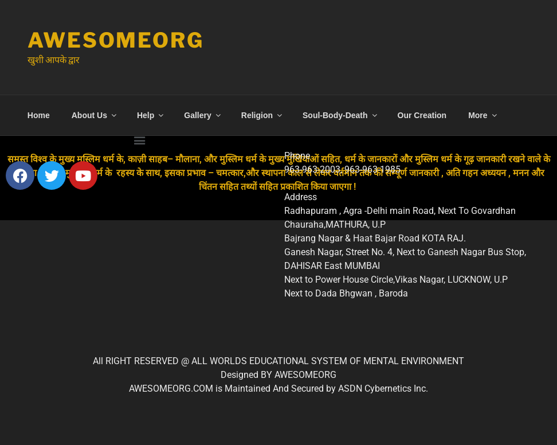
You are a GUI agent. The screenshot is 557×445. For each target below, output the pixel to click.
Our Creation (422, 115)
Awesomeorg (116, 40)
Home (39, 115)
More (483, 115)
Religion (262, 115)
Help (151, 115)
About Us (95, 115)
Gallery (203, 115)
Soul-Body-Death (341, 115)
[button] (139, 139)
